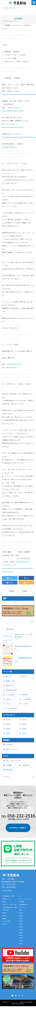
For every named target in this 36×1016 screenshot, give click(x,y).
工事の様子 (9, 745)
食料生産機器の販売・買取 (10, 907)
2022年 (8, 724)
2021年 (24, 724)
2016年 (21, 938)
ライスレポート (13, 8)
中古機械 (8, 765)
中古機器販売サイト (8, 896)
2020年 (8, 729)
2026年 (21, 910)
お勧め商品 (25, 765)
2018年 (8, 733)
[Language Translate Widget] (9, 602)
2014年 (21, 943)
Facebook (19, 995)
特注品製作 (6, 910)
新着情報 (4, 918)
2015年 (21, 941)
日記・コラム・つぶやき (13, 760)
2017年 (24, 733)
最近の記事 (10, 629)
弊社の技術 (9, 770)
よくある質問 (10, 694)
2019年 (24, 729)
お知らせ (8, 699)
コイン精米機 (26, 699)
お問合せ (4, 924)
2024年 (8, 719)
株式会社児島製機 (6, 890)
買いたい (8, 676)
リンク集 (24, 704)
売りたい (24, 676)
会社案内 (24, 694)
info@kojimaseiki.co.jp (9, 147)
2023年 (24, 719)
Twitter (16, 995)
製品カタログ (10, 685)
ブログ (6, 8)
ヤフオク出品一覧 (11, 708)
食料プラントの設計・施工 (10, 904)
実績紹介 (4, 913)
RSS (22, 995)
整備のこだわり (10, 681)
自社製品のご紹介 (11, 690)
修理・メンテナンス (12, 749)
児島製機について (6, 899)
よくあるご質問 (6, 921)
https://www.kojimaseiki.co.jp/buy (12, 111)
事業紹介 (4, 901)
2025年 (21, 913)
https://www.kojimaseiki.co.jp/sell (12, 127)
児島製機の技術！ (23, 904)
